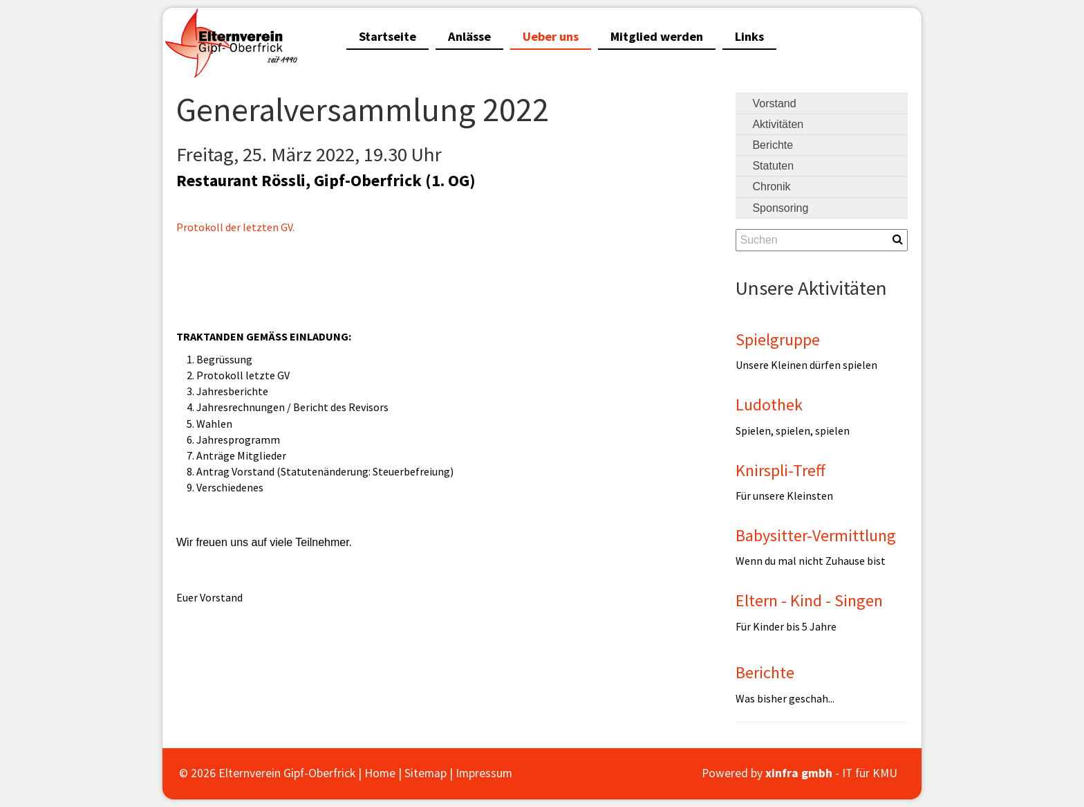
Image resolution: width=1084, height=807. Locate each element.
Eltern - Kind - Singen (809, 600)
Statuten (773, 166)
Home (379, 773)
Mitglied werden (656, 36)
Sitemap (425, 773)
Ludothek (769, 404)
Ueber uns (551, 36)
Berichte (772, 145)
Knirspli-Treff (780, 470)
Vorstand (774, 103)
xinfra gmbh (798, 773)
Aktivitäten (777, 124)
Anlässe (469, 36)
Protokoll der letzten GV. (235, 227)
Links (749, 36)
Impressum (484, 773)
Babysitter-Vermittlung (816, 535)
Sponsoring (780, 208)
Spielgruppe (778, 339)
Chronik (771, 186)
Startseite (387, 36)
